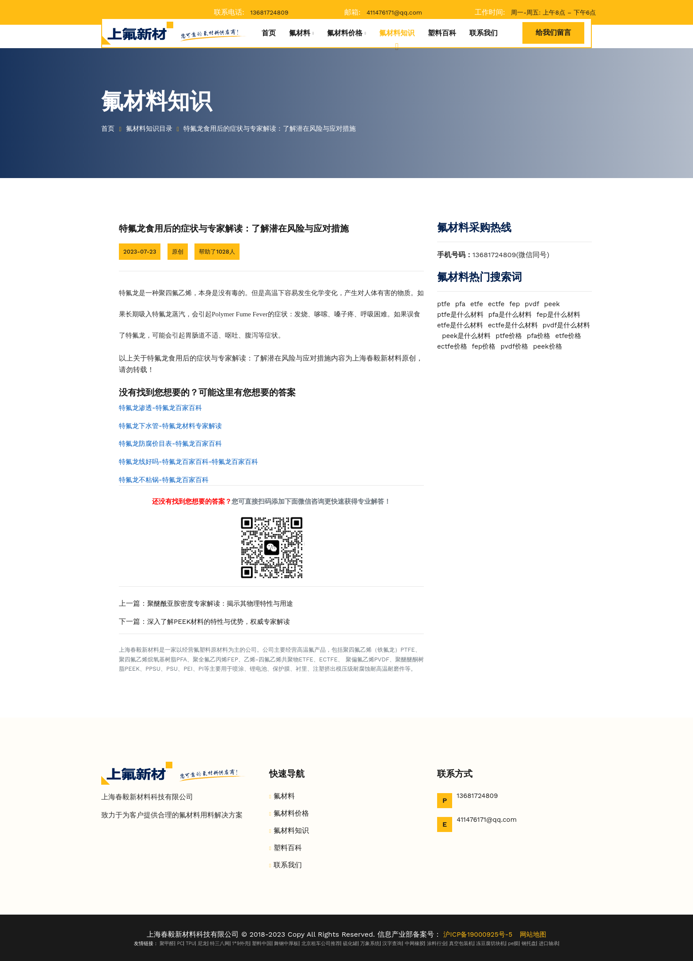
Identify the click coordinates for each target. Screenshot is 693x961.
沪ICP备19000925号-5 (477, 934)
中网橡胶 (414, 943)
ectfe (499, 304)
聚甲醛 (167, 943)
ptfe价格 (563, 335)
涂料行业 (436, 943)
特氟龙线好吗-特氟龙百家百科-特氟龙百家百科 (193, 461)
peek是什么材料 (519, 335)
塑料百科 (442, 33)
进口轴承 (548, 943)
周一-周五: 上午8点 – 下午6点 (553, 12)
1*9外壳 (240, 943)
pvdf (536, 304)
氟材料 (299, 33)
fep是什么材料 (565, 314)
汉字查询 (392, 943)
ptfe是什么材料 (462, 314)
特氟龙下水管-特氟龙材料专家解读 (173, 426)
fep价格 (548, 346)
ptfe (444, 304)
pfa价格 (449, 346)
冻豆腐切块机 (490, 943)
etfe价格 (481, 346)
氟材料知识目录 (152, 128)
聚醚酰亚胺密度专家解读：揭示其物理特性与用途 (225, 603)
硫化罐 (350, 943)
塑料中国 (261, 943)
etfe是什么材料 (461, 325)
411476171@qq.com (394, 12)
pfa (461, 304)
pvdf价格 (452, 357)
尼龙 (202, 943)
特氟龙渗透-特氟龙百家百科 (163, 407)
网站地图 (535, 934)
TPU (190, 943)
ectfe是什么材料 (517, 325)
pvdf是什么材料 (462, 335)
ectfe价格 (515, 346)
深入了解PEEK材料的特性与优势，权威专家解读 (223, 621)
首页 (269, 33)
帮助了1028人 (221, 251)
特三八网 (219, 943)
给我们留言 (553, 32)
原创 (180, 251)
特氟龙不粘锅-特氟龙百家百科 (166, 479)
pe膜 (513, 943)
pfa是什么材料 (514, 314)
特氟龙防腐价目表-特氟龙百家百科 (173, 443)
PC (180, 943)
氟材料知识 (397, 33)
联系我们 (483, 33)
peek (556, 304)
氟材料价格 (344, 33)
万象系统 (370, 943)
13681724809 (269, 12)
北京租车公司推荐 (320, 943)
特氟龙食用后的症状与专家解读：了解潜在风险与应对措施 (280, 128)
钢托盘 (529, 943)
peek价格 (487, 357)
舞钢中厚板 (286, 943)
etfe (478, 304)
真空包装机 (461, 943)
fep (518, 304)
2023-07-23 (140, 251)
